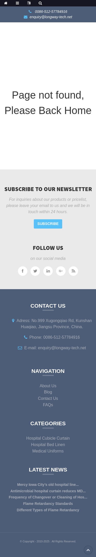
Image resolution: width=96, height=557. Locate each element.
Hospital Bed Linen (48, 444)
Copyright (28, 541)
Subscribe (48, 224)
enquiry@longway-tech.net (51, 17)
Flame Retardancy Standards (48, 504)
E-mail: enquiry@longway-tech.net (55, 348)
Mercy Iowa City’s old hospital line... (48, 485)
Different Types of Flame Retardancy (48, 510)
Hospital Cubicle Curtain (48, 438)
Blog (48, 392)
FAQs (48, 405)
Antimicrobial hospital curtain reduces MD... (48, 491)
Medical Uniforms (47, 451)
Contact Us (48, 398)
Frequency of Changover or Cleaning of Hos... (48, 497)
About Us (48, 386)
